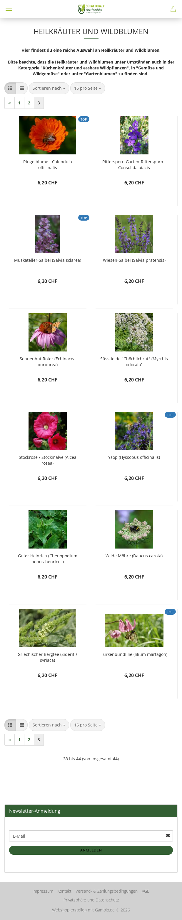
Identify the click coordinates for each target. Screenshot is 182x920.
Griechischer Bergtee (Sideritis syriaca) (48, 656)
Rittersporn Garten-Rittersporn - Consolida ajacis (134, 164)
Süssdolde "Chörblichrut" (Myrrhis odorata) (134, 361)
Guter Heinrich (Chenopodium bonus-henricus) (47, 558)
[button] (10, 88)
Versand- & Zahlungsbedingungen (107, 891)
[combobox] (49, 88)
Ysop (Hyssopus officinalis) (134, 457)
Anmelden (91, 850)
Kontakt (64, 891)
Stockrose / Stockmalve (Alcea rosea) (47, 459)
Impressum (42, 891)
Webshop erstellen (69, 910)
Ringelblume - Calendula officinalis (47, 164)
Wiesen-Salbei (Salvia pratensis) (134, 260)
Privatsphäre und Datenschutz (91, 900)
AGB (146, 891)
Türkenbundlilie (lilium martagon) (134, 654)
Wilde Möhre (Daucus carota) (134, 556)
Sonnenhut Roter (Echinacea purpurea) (48, 361)
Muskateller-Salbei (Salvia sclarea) (47, 260)
